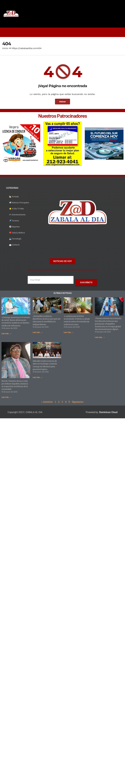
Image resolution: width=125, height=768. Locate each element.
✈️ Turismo (14, 221)
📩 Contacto (14, 245)
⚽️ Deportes (14, 227)
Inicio (5, 48)
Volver (62, 101)
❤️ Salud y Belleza (17, 233)
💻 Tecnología (15, 239)
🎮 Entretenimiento (17, 215)
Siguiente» (78, 401)
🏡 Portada (14, 196)
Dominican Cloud (108, 412)
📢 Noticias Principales (19, 202)
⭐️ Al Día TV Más (16, 208)
